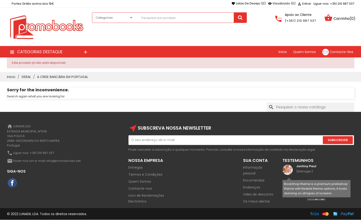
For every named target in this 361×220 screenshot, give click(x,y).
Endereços (251, 187)
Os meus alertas (256, 201)
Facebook (12, 183)
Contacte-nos (140, 188)
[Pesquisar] (310, 107)
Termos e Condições (145, 174)
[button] (310, 199)
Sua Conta (255, 160)
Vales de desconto (258, 194)
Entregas (135, 167)
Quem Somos (139, 181)
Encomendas (254, 180)
